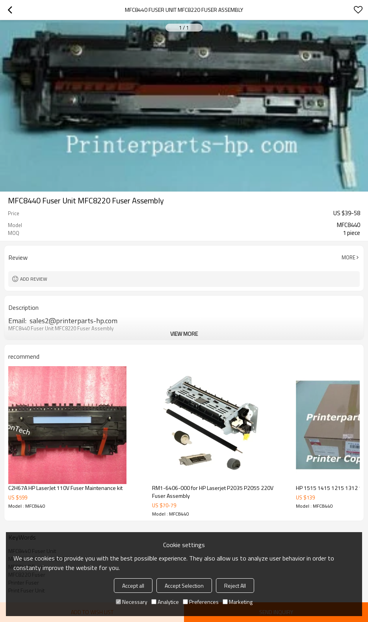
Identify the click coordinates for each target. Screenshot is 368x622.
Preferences (201, 602)
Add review (33, 279)
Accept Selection (184, 585)
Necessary (131, 602)
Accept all (133, 585)
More (348, 257)
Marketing (238, 602)
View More (184, 334)
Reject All (235, 585)
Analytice (165, 602)
